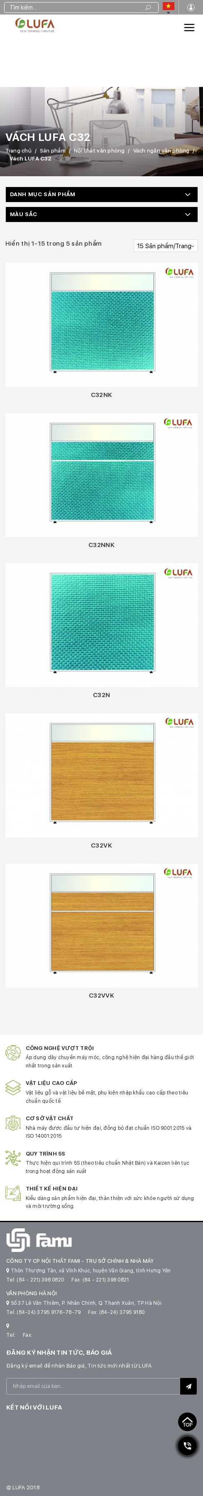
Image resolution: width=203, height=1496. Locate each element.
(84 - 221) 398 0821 (106, 1280)
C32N (101, 695)
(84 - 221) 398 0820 (40, 1280)
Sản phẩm (53, 151)
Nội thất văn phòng (99, 151)
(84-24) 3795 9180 (121, 1312)
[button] (102, 194)
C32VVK (101, 995)
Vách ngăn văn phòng (161, 151)
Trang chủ (18, 151)
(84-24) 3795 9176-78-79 (49, 1312)
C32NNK (101, 545)
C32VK (101, 845)
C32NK (102, 395)
